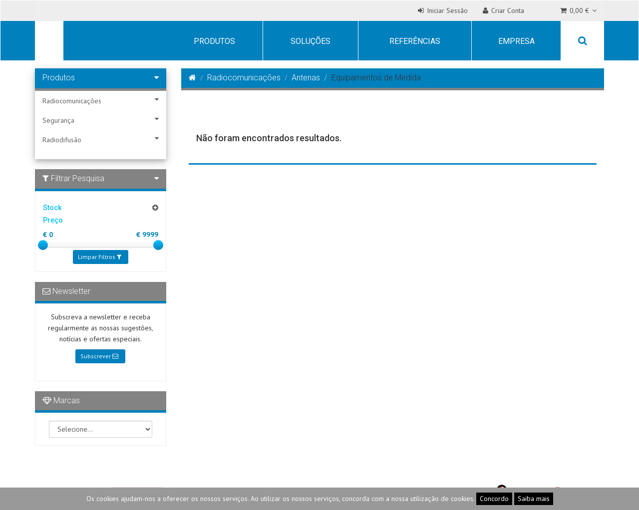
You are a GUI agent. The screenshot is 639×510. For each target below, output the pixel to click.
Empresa (516, 41)
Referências (414, 41)
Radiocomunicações (100, 100)
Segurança (100, 120)
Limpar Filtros (99, 256)
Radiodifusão (100, 139)
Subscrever (99, 356)
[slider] (43, 245)
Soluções (310, 41)
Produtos (214, 41)
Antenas (306, 77)
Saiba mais (534, 498)
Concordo (494, 498)
